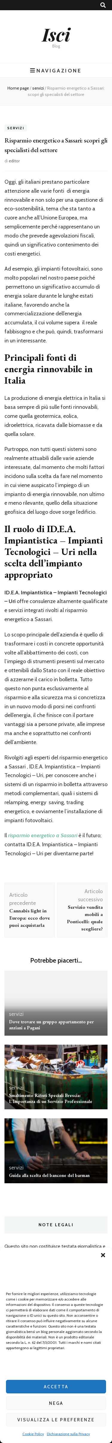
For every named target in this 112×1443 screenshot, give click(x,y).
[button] (103, 1255)
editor (14, 161)
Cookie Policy (33, 1434)
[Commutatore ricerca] (103, 5)
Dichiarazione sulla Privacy (68, 1434)
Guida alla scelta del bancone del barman (49, 1175)
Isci (56, 34)
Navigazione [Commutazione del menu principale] (56, 70)
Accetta (56, 1386)
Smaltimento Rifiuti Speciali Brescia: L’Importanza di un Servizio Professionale (50, 1098)
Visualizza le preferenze (56, 1420)
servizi (15, 128)
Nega (56, 1403)
